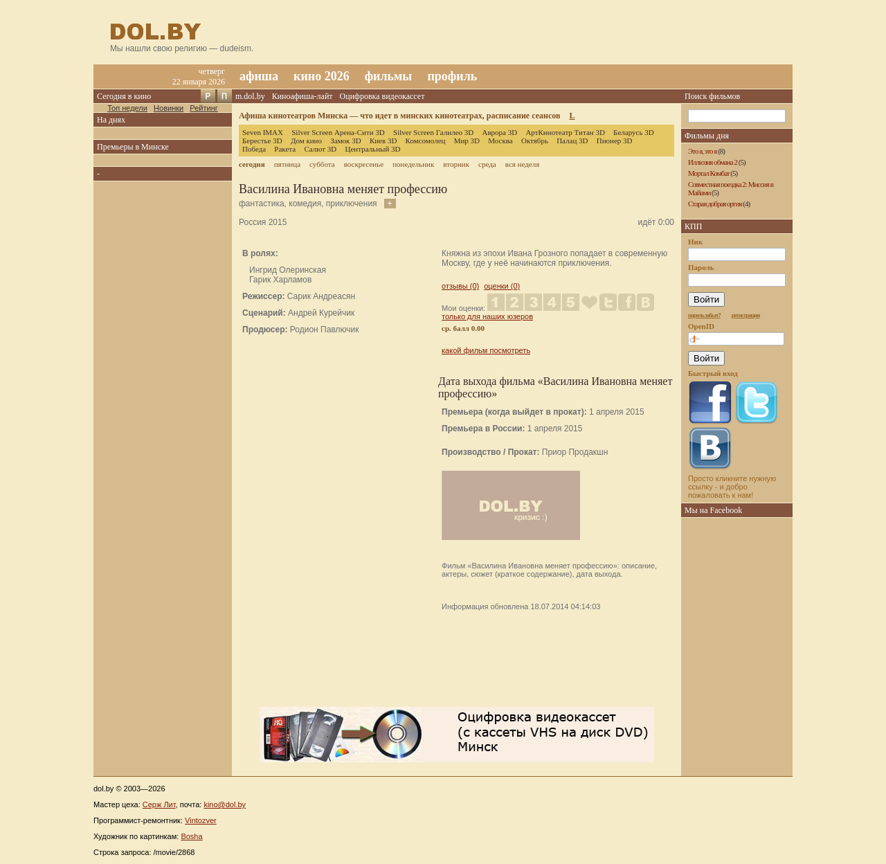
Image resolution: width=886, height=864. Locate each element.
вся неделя (522, 164)
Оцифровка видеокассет (382, 96)
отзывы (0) (460, 286)
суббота (321, 164)
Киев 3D (383, 140)
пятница (287, 164)
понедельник (413, 164)
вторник (456, 164)
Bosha (191, 836)
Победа (254, 149)
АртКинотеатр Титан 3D (564, 132)
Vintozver (201, 820)
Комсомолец (426, 140)
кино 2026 (321, 76)
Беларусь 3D (633, 132)
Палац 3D (572, 140)
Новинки (168, 108)
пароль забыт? (704, 315)
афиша (258, 76)
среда (487, 164)
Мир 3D (467, 140)
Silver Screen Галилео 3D (433, 132)
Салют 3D (320, 149)
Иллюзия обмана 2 (712, 162)
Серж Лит (159, 804)
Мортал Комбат (709, 173)
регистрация (746, 315)
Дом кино (306, 140)
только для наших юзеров (487, 316)
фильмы (389, 76)
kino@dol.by (225, 804)
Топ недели (127, 108)
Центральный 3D (373, 149)
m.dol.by (250, 96)
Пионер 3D (615, 140)
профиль (452, 76)
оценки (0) (502, 286)
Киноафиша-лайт (302, 96)
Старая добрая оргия (715, 203)
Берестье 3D (262, 140)
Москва (500, 140)
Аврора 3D (499, 132)
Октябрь (534, 140)
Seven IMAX (262, 132)
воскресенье (363, 164)
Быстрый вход (713, 373)
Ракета (285, 149)
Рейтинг (203, 108)
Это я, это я (702, 151)
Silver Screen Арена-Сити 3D (338, 132)
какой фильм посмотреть (486, 350)
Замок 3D (345, 140)
